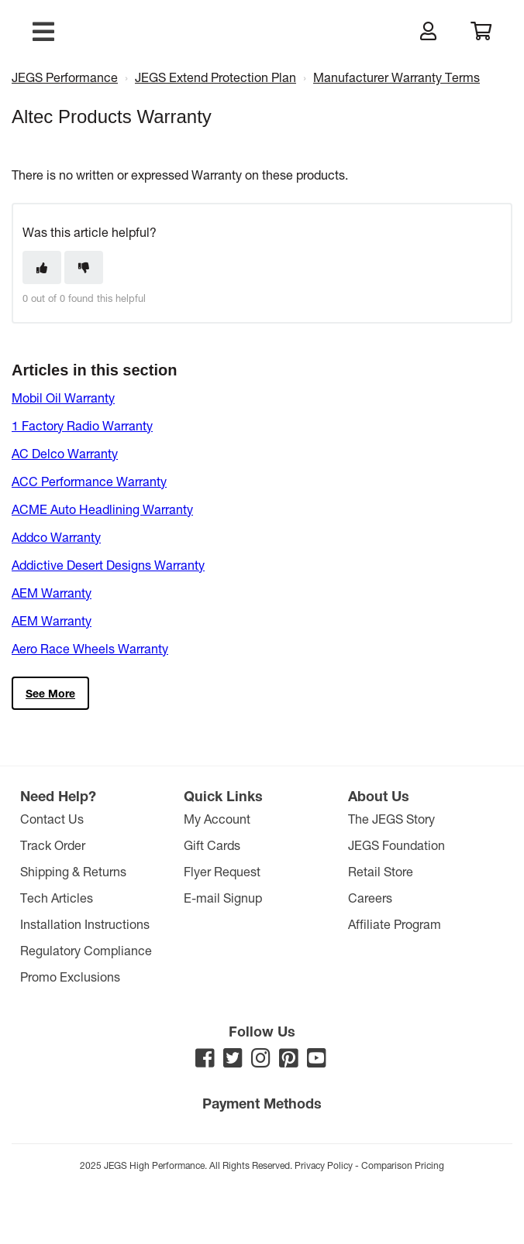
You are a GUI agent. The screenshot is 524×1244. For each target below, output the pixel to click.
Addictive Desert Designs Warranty (108, 564)
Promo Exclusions (70, 976)
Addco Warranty (56, 536)
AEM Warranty (51, 592)
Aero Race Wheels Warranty (90, 648)
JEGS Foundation (396, 845)
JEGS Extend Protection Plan (215, 77)
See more (50, 693)
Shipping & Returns (73, 871)
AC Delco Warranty (65, 453)
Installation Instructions (85, 924)
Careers (370, 897)
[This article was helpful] (41, 267)
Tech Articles (56, 897)
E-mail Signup (223, 897)
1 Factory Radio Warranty (82, 425)
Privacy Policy (324, 1165)
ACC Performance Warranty (89, 481)
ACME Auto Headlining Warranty (102, 509)
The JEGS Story (391, 818)
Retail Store (380, 871)
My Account (217, 818)
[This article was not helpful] (83, 267)
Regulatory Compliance (86, 950)
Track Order (52, 845)
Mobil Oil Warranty (63, 397)
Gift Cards (212, 845)
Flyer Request (222, 871)
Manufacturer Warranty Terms (396, 77)
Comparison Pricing (402, 1165)
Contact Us (52, 818)
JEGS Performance (65, 77)
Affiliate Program (394, 924)
